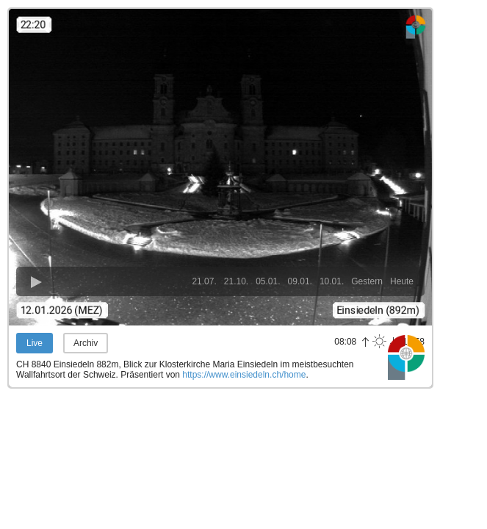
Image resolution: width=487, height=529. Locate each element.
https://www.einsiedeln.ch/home (244, 375)
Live (34, 343)
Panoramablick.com (406, 357)
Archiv (85, 343)
